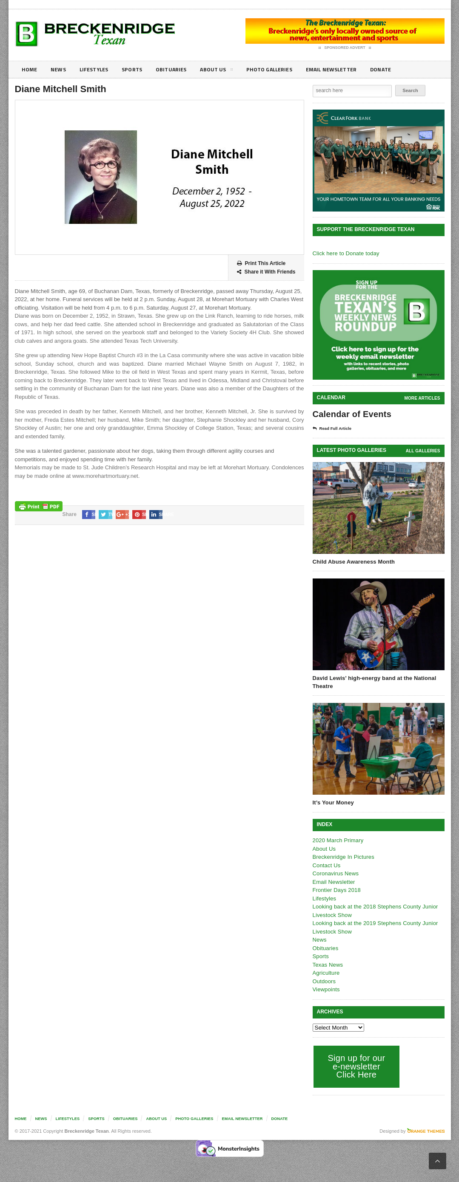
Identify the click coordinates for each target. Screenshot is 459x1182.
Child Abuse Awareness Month (353, 562)
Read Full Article (335, 428)
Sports (139, 69)
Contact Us (326, 865)
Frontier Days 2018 (336, 890)
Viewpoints (326, 989)
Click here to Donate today (345, 253)
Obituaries (180, 69)
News (60, 69)
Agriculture (326, 973)
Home (30, 69)
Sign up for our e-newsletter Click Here (356, 1066)
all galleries (423, 451)
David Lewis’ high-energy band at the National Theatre (373, 682)
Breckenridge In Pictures (343, 857)
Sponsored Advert (344, 48)
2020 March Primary (337, 840)
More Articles (422, 398)
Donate (402, 69)
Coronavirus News (335, 873)
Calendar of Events (351, 414)
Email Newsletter (349, 69)
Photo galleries (283, 69)
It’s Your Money (333, 802)
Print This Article (261, 263)
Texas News (327, 965)
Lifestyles (98, 69)
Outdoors (324, 981)
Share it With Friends (266, 272)
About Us (227, 71)
